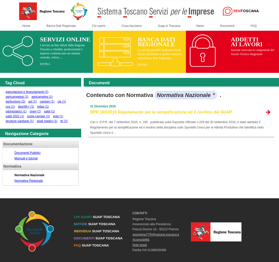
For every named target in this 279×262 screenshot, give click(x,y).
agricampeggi (17, 97)
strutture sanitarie (20, 121)
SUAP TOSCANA (97, 217)
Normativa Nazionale (29, 175)
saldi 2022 (15, 116)
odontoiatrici (16, 111)
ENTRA (45, 64)
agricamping (42, 97)
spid (58, 116)
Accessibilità (140, 239)
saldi (49, 111)
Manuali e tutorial (26, 158)
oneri (35, 111)
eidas (43, 106)
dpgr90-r (26, 106)
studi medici (47, 121)
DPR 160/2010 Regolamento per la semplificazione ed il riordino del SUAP (161, 112)
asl (32, 101)
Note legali (139, 245)
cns (10, 106)
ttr (64, 121)
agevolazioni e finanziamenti (27, 92)
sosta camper (38, 116)
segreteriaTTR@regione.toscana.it (155, 234)
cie (62, 101)
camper (47, 101)
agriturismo (15, 101)
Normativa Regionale (28, 181)
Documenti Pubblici (27, 153)
